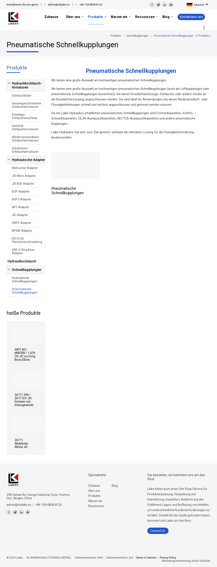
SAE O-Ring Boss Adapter (23, 251)
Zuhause (94, 485)
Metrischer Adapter (25, 168)
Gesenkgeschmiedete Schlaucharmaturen (26, 105)
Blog (115, 485)
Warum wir (95, 501)
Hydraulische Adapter (28, 160)
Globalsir (204, 560)
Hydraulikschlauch (22, 261)
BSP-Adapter (21, 191)
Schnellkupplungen (26, 270)
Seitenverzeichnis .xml (119, 557)
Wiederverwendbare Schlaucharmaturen (25, 138)
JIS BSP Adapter (23, 183)
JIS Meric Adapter (24, 175)
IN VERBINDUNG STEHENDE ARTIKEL (49, 557)
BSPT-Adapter (21, 199)
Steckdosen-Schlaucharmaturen (25, 150)
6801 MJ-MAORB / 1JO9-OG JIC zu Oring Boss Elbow (25, 354)
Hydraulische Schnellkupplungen (24, 279)
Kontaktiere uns (191, 17)
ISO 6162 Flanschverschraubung (26, 240)
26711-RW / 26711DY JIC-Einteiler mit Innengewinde (24, 400)
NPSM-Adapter (22, 230)
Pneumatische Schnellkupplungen (24, 290)
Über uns (94, 490)
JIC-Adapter (20, 215)
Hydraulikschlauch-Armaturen (27, 85)
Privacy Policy (168, 557)
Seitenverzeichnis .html (88, 557)
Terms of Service (146, 557)
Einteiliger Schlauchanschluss (25, 116)
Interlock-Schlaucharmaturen (25, 127)
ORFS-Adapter (21, 223)
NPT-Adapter (20, 207)
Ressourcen (96, 506)
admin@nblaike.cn (59, 4)
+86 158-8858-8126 (90, 4)
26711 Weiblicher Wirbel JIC (21, 443)
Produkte (94, 496)
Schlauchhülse (21, 95)
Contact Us (157, 530)
